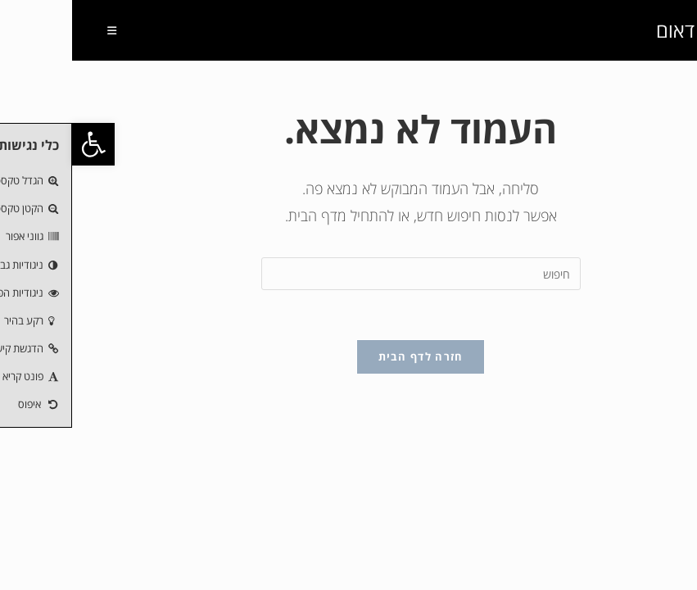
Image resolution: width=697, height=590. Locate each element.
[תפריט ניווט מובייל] (46, 30)
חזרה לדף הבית (348, 356)
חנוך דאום (623, 29)
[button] (21, 144)
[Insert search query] (349, 273)
